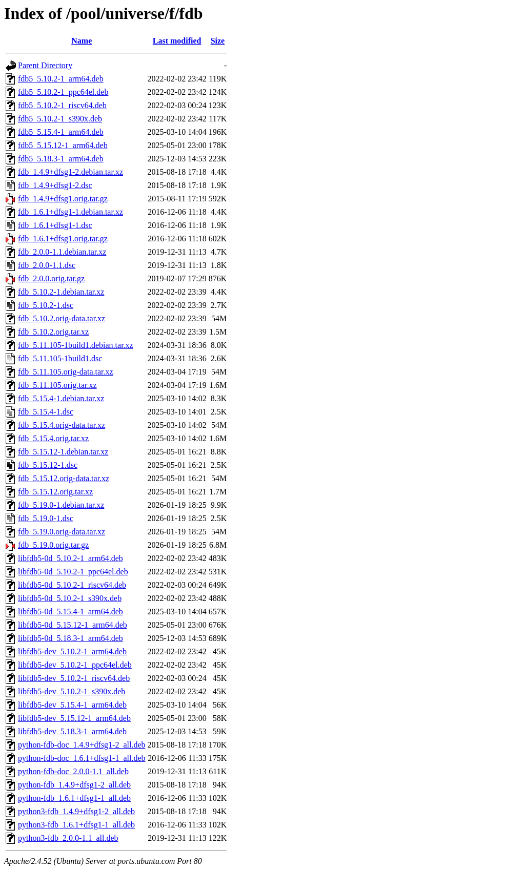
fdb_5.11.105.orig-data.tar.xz (65, 371)
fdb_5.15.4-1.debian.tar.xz (61, 398)
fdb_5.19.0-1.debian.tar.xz (61, 505)
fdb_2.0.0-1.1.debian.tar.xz (62, 251)
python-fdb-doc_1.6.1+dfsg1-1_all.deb (82, 758)
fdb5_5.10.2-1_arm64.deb (61, 78)
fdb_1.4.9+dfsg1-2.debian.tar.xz (70, 172)
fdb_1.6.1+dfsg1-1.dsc (55, 225)
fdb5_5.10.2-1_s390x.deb (60, 118)
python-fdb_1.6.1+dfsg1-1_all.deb (74, 798)
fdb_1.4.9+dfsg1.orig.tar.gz (63, 198)
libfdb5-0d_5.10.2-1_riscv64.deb (72, 585)
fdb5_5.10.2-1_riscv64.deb (62, 105)
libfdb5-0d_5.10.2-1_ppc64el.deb (73, 571)
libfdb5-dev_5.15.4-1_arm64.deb (72, 704)
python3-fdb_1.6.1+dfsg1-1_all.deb (76, 824)
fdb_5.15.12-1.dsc (47, 465)
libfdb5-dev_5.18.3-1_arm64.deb (72, 731)
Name (81, 40)
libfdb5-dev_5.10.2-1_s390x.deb (71, 691)
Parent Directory (45, 65)
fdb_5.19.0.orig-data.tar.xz (61, 531)
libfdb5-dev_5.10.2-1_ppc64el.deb (75, 664)
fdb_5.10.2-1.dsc (45, 305)
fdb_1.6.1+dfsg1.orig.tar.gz (63, 238)
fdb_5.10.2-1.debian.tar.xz (61, 291)
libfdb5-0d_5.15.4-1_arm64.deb (70, 611)
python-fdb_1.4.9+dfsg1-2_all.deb (74, 784)
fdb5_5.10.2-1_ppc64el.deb (63, 92)
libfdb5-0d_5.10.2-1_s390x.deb (70, 598)
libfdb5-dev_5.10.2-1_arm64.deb (72, 651)
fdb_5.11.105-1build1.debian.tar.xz (75, 345)
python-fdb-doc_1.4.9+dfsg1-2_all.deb (82, 744)
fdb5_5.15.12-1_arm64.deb (63, 145)
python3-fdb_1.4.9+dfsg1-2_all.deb (76, 811)
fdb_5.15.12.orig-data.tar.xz (63, 478)
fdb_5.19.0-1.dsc (45, 518)
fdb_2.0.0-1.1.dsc (46, 265)
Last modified (177, 40)
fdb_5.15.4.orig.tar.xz (53, 438)
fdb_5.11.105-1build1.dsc (60, 358)
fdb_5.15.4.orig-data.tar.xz (61, 425)
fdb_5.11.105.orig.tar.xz (57, 385)
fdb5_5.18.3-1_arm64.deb (61, 158)
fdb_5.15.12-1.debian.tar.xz (63, 451)
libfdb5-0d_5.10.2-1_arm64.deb (70, 558)
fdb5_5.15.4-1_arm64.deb (61, 132)
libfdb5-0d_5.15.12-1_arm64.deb (72, 624)
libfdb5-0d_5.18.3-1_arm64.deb (70, 638)
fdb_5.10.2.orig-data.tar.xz (61, 318)
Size (218, 40)
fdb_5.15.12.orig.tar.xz (55, 491)
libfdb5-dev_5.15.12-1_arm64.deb (74, 718)
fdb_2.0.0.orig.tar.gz (51, 278)
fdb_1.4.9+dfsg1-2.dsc (55, 185)
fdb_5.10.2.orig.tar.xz (53, 331)
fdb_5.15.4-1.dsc (45, 411)
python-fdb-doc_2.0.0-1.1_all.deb (73, 771)
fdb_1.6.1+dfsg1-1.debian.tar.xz (70, 212)
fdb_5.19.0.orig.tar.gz (53, 545)
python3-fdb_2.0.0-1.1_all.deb (68, 838)
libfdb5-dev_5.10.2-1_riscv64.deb (74, 678)
